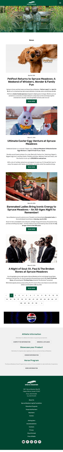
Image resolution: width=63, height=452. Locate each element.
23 (41, 299)
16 (14, 299)
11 (49, 295)
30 (29, 303)
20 (29, 299)
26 (52, 299)
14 (7, 299)
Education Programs (31, 406)
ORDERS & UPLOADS (43, 342)
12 (53, 295)
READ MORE (31, 101)
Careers (31, 416)
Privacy (31, 430)
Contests (31, 427)
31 (32, 303)
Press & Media (31, 436)
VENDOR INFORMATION (32, 355)
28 (21, 303)
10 (45, 295)
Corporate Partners (31, 409)
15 (10, 299)
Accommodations (31, 423)
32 (36, 303)
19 (26, 299)
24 (45, 299)
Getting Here (31, 420)
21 (33, 299)
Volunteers (31, 412)
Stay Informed (31, 433)
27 (56, 299)
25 (48, 299)
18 (22, 299)
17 (18, 299)
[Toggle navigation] (60, 3)
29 (25, 303)
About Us (31, 400)
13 (57, 295)
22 (37, 299)
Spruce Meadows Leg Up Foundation (31, 403)
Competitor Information (21, 342)
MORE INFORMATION (31, 368)
